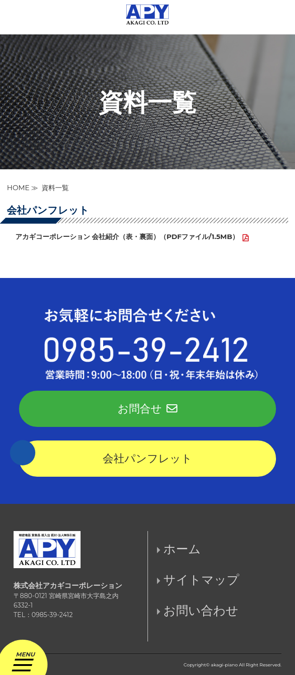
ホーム (182, 548)
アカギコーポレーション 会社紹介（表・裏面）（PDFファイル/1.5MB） (127, 236)
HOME (18, 187)
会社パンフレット (147, 458)
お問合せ (147, 408)
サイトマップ (201, 579)
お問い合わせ (200, 610)
